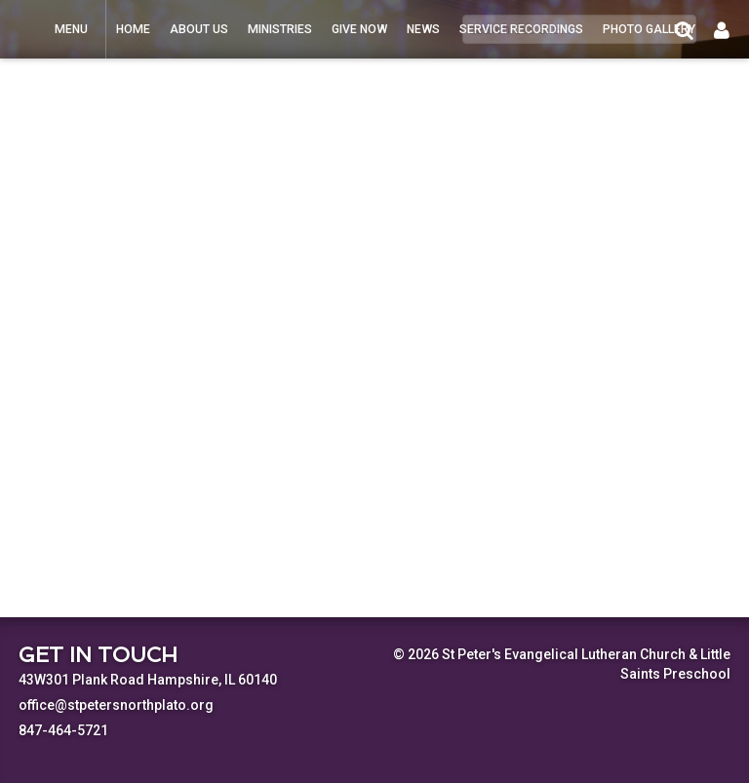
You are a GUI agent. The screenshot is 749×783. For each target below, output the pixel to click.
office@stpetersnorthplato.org (116, 705)
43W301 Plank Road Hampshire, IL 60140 (148, 679)
